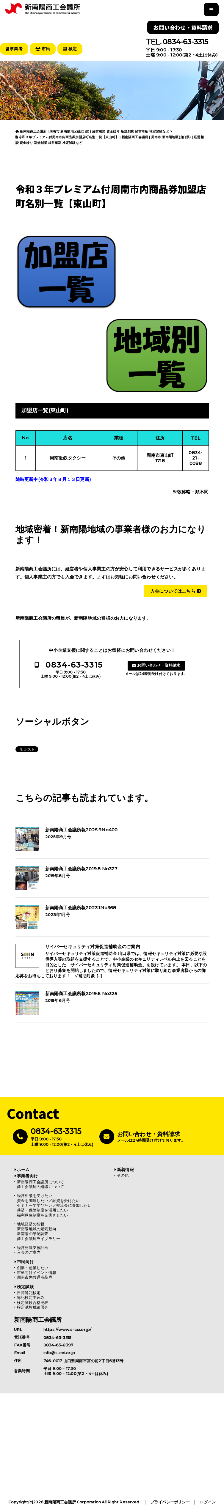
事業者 (14, 48)
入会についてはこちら (175, 591)
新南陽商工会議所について (40, 1181)
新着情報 (125, 1169)
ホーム (23, 1169)
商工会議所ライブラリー (38, 1238)
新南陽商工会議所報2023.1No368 (80, 907)
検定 (72, 48)
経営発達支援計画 (32, 1247)
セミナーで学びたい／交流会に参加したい (54, 1205)
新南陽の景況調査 (32, 1233)
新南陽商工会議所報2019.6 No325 (81, 993)
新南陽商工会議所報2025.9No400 (81, 829)
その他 (123, 1175)
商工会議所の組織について (40, 1186)
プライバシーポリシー (170, 1502)
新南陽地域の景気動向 (36, 1228)
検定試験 (25, 1286)
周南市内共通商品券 (34, 1277)
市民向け (25, 1261)
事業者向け (27, 1175)
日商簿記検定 (28, 1292)
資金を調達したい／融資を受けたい (48, 1200)
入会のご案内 (28, 1252)
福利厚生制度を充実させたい (42, 1215)
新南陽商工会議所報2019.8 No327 (81, 868)
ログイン (208, 1502)
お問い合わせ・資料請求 (183, 27)
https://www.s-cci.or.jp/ (67, 1329)
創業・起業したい (32, 1267)
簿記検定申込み (30, 1297)
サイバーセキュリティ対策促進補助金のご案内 (92, 946)
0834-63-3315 (185, 41)
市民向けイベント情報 (36, 1272)
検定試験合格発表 (32, 1302)
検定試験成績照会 (32, 1307)
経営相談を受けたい (34, 1195)
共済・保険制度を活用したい (42, 1210)
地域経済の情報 (30, 1224)
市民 (43, 48)
